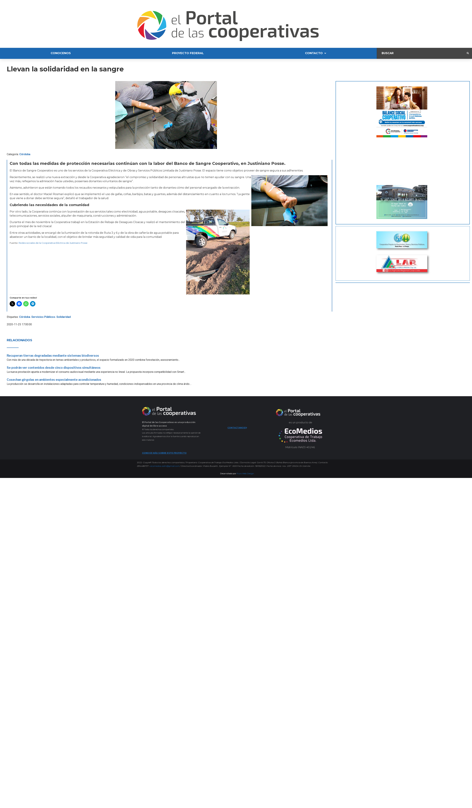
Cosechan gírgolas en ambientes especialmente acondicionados (54, 379)
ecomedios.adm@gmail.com (164, 466)
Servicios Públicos (43, 317)
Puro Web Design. (245, 473)
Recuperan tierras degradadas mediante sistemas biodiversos (53, 355)
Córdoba (24, 154)
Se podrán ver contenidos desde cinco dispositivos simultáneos (54, 367)
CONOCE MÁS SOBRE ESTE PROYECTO (164, 452)
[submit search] (468, 53)
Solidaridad (63, 317)
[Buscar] (422, 53)
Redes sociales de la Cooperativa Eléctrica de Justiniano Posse (53, 243)
